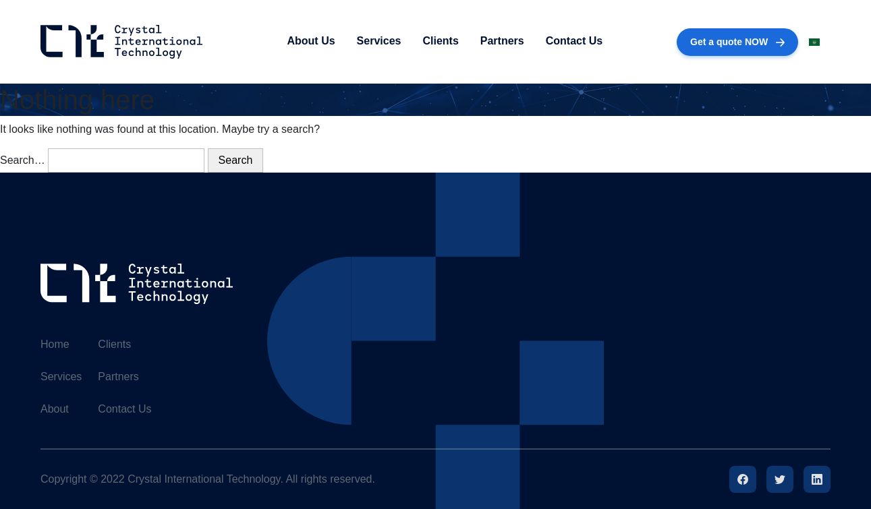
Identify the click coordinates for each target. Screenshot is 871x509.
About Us (311, 41)
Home (54, 344)
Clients (440, 41)
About (54, 409)
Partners (502, 41)
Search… (22, 160)
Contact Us (574, 41)
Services (379, 41)
